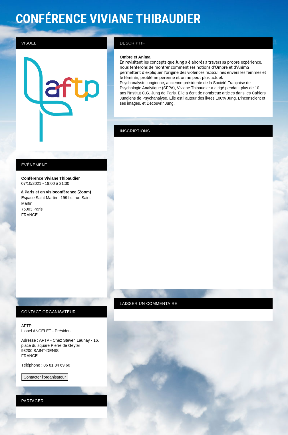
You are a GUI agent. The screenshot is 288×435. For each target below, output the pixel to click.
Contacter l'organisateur (45, 377)
